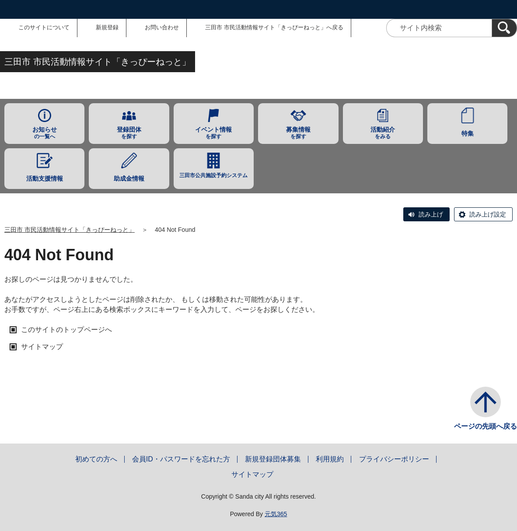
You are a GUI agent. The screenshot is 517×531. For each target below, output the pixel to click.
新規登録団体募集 (273, 459)
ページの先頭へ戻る (485, 426)
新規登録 (107, 27)
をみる (383, 133)
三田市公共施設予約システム (213, 175)
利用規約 (330, 459)
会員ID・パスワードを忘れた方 (181, 459)
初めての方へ (96, 459)
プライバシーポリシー (394, 459)
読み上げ (431, 214)
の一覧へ (44, 133)
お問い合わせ (162, 27)
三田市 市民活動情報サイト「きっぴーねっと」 (69, 229)
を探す (129, 133)
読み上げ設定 (487, 214)
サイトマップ (42, 346)
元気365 (276, 513)
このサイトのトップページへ (66, 329)
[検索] (504, 28)
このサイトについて (44, 27)
